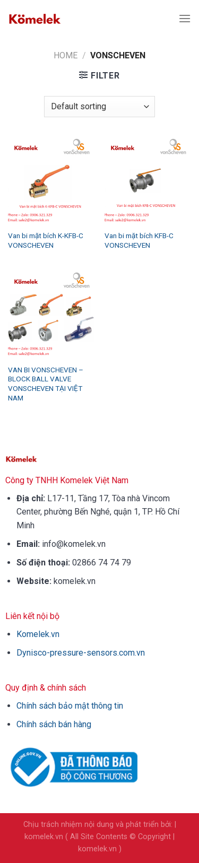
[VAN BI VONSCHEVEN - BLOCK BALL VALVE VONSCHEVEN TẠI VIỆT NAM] (51, 315)
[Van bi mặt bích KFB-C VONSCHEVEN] (148, 181)
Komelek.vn (37, 634)
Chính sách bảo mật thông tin (69, 706)
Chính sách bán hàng (53, 724)
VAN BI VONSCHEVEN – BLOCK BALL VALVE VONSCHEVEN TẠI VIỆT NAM (45, 383)
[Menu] (184, 18)
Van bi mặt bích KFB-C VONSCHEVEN (139, 240)
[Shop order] (99, 106)
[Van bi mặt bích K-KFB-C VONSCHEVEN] (51, 181)
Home (65, 55)
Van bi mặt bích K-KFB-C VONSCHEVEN (45, 240)
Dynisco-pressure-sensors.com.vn (80, 653)
